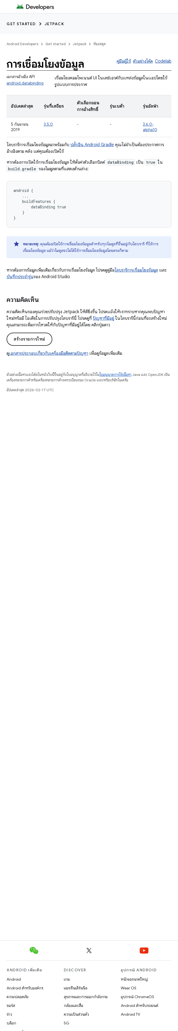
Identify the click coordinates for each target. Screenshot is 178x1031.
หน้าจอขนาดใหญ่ (134, 979)
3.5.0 (48, 124)
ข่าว (9, 1014)
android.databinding (25, 83)
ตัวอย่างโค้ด (143, 61)
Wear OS (128, 988)
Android (14, 979)
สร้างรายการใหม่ (29, 339)
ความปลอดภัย (17, 996)
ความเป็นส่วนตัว (76, 1014)
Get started (21, 23)
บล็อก (11, 1023)
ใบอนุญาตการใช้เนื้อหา (115, 374)
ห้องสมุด (99, 44)
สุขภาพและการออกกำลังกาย (86, 996)
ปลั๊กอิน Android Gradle (92, 145)
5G (66, 1023)
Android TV (130, 1014)
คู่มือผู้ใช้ (124, 61)
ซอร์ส (11, 1005)
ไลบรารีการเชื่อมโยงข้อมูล (136, 270)
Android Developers (22, 44)
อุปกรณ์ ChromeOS (137, 996)
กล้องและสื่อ (73, 1005)
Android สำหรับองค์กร (25, 988)
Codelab (163, 61)
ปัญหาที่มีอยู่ (103, 318)
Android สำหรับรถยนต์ (139, 1005)
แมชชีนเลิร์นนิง (75, 988)
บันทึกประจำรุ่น (20, 277)
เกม (67, 979)
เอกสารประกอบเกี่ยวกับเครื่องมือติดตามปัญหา (48, 353)
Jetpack (54, 23)
